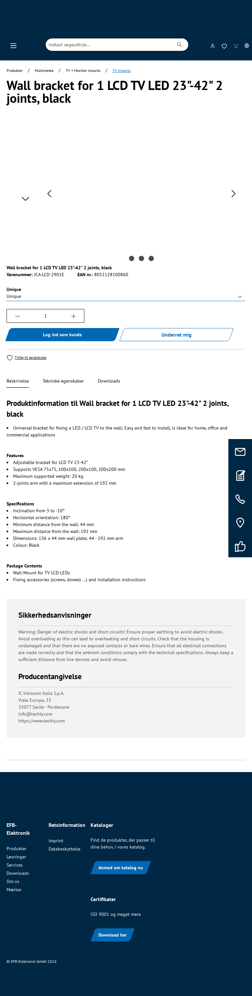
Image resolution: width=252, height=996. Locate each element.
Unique (14, 289)
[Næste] (234, 193)
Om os (13, 881)
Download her (112, 935)
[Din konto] (212, 45)
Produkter (17, 849)
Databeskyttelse (64, 849)
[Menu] (13, 45)
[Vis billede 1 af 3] (131, 258)
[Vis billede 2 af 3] (141, 258)
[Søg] (180, 44)
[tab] (18, 381)
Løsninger (16, 857)
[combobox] (108, 44)
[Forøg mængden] (74, 316)
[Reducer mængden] (17, 316)
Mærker (14, 890)
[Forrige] (49, 193)
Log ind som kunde (62, 335)
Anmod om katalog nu (120, 868)
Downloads (18, 873)
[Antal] (45, 316)
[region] (126, 193)
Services (15, 865)
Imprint (56, 841)
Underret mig (176, 334)
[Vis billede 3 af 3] (151, 258)
